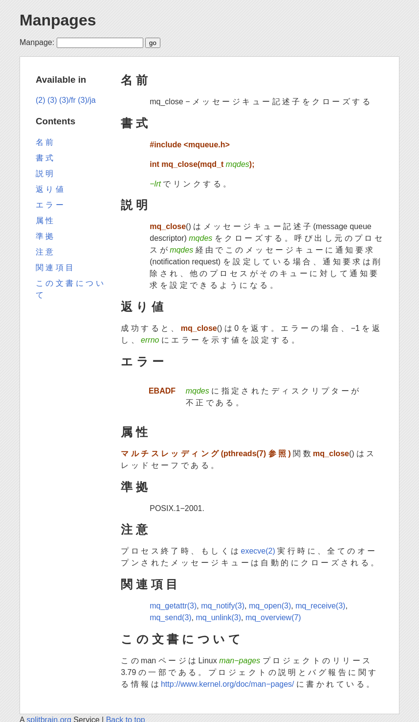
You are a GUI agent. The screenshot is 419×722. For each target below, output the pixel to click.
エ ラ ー (142, 361)
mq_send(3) (170, 617)
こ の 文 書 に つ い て (181, 639)
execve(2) (258, 551)
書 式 (134, 123)
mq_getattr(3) (173, 606)
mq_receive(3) (320, 606)
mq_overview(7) (273, 617)
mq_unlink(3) (218, 617)
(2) (40, 100)
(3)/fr (67, 100)
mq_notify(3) (222, 606)
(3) (52, 100)
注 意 (134, 529)
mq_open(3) (270, 606)
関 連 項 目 (149, 584)
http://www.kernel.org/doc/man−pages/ (227, 684)
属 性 (134, 432)
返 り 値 (142, 306)
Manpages (58, 20)
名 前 (134, 80)
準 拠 (134, 486)
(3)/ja (86, 100)
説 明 (134, 204)
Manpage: (37, 42)
